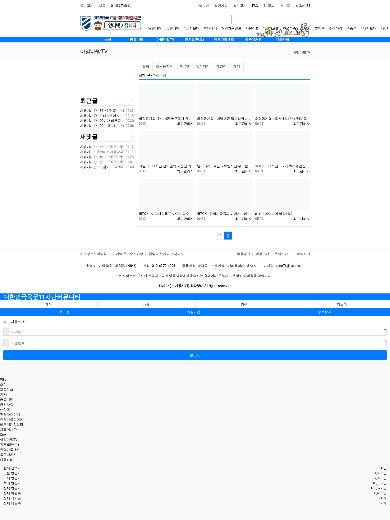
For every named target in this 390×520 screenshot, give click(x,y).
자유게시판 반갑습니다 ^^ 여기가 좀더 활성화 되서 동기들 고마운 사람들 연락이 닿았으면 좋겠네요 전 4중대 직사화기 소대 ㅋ (94, 162)
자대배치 (210, 28)
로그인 (204, 6)
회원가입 (221, 6)
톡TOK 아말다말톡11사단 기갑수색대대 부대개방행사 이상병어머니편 (166, 214)
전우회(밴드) (9, 445)
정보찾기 (240, 6)
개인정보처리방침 (93, 254)
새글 (102, 6)
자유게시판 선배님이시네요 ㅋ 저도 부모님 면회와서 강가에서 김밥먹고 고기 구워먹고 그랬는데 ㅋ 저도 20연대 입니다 (94, 157)
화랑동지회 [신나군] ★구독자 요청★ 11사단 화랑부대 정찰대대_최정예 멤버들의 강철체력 (166, 119)
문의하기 (281, 254)
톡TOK (184, 66)
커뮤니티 (6, 399)
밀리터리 (203, 66)
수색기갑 (335, 28)
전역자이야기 (10, 415)
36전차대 (173, 28)
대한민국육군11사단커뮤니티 (41, 296)
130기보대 (271, 28)
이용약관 (243, 254)
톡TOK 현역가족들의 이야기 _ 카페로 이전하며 (224, 214)
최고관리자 (185, 124)
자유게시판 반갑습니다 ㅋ (94, 147)
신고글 (285, 6)
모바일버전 (301, 254)
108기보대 (191, 28)
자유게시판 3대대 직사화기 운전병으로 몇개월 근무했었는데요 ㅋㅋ (87, 152)
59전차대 (155, 28)
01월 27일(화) (121, 6)
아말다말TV (301, 53)
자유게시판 (8, 430)
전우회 (305, 28)
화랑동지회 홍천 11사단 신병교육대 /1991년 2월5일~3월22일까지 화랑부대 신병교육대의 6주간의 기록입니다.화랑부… (282, 119)
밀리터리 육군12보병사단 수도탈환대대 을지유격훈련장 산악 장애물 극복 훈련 (224, 166)
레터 (236, 66)
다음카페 (6, 460)
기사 (3, 394)
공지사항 (6, 405)
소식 (3, 384)
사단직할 (252, 28)
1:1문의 (269, 6)
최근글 (89, 100)
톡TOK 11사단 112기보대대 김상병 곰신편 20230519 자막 (282, 166)
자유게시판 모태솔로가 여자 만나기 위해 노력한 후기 (102, 116)
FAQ (255, 6)
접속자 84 (302, 6)
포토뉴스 (6, 389)
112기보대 (368, 28)
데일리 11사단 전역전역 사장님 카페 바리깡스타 (166, 166)
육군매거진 (8, 455)
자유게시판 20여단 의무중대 (102, 121)
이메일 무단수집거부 (127, 254)
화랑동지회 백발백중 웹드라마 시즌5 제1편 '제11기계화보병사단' (224, 119)
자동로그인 (19, 322)
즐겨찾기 (86, 6)
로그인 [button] (64, 312)
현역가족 (289, 28)
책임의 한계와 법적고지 (166, 254)
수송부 (352, 28)
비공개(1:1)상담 (11, 425)
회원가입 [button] (193, 312)
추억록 (320, 28)
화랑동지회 (164, 66)
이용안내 (262, 254)
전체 (145, 66)
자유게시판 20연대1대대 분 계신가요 (100, 126)
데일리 (221, 66)
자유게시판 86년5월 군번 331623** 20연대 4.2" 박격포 (100, 111)
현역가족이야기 (11, 420)
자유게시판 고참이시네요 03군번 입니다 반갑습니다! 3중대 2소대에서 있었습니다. (96, 167)
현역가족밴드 (231, 28)
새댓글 (89, 136)
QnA (3, 435)
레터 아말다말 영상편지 (273, 214)
